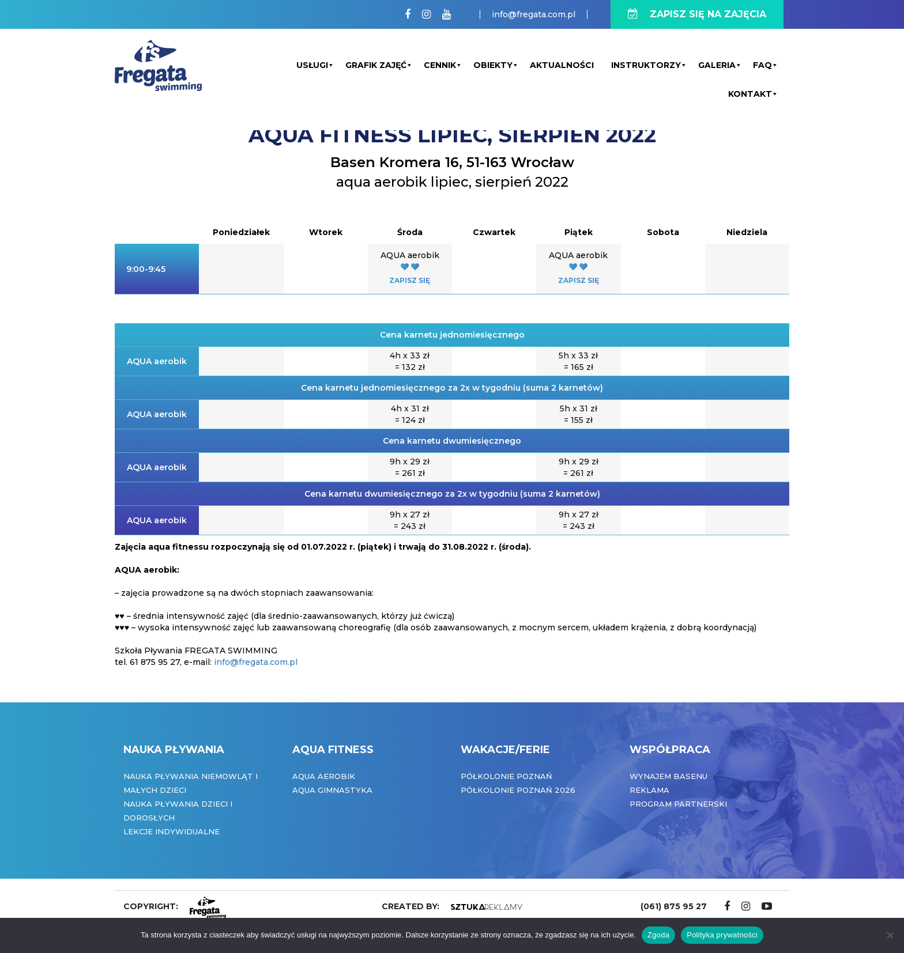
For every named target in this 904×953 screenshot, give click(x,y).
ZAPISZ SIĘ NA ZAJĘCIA (697, 14)
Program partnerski (678, 803)
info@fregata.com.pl (533, 14)
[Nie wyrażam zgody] (889, 935)
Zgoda (658, 935)
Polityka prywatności (722, 935)
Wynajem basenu (668, 776)
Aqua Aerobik (323, 776)
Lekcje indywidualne (171, 831)
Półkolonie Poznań (506, 776)
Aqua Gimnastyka (332, 790)
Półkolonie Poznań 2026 (518, 790)
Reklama (649, 790)
